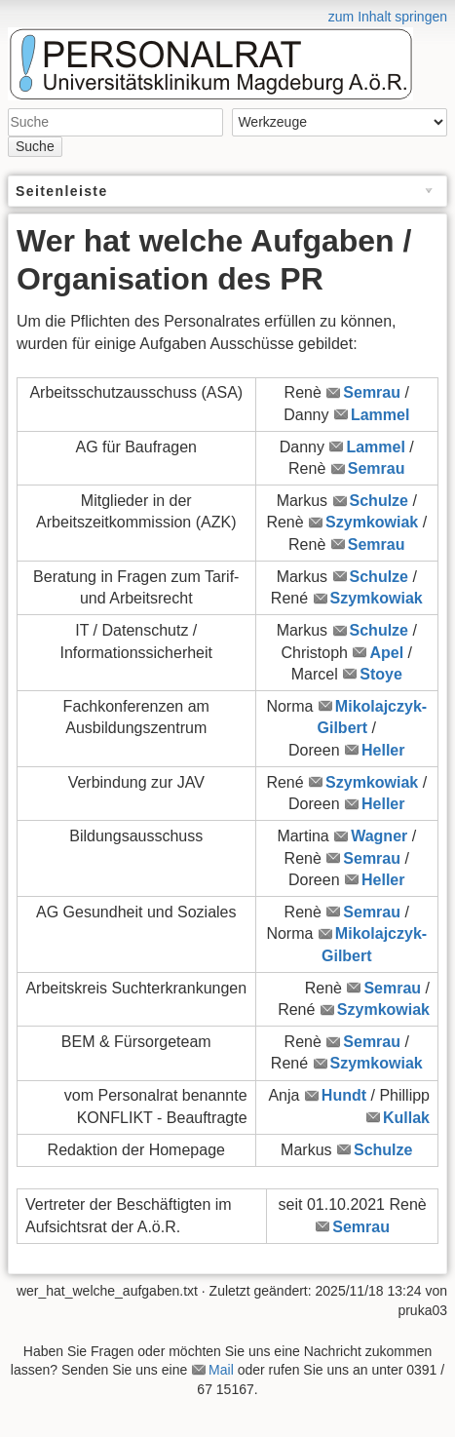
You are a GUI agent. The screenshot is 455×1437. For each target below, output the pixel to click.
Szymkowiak (371, 522)
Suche (35, 146)
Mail (221, 1370)
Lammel (380, 415)
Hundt (344, 1095)
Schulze (379, 500)
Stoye (381, 674)
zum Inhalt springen (387, 16)
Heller (382, 750)
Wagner (379, 836)
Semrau (371, 392)
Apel (386, 652)
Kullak (406, 1117)
